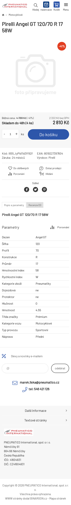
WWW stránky (13, 498)
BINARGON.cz (38, 498)
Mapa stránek (57, 498)
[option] (35, 73)
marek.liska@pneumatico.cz (39, 382)
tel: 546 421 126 (39, 389)
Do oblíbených (21, 168)
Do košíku (48, 134)
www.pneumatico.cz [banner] (15, 6)
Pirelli (52, 157)
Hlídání (49, 173)
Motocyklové (16, 14)
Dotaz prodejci (53, 168)
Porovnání (18, 173)
